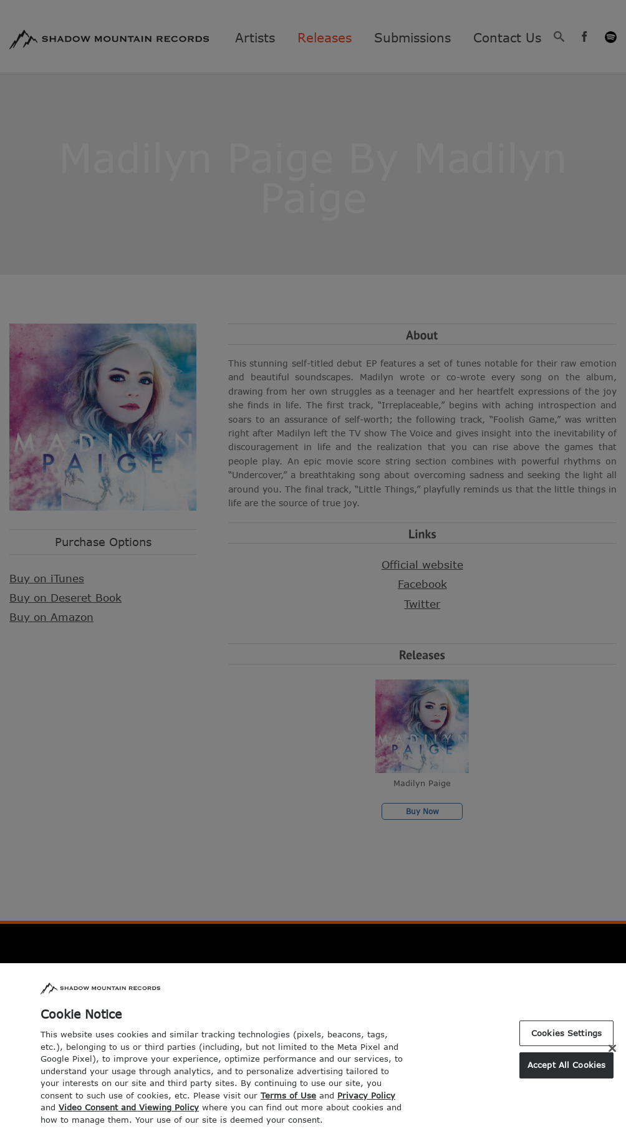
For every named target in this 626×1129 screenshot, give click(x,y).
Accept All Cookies (566, 1075)
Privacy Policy (366, 1105)
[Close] (612, 1058)
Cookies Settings (566, 1043)
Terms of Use (288, 1105)
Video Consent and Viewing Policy (129, 1117)
